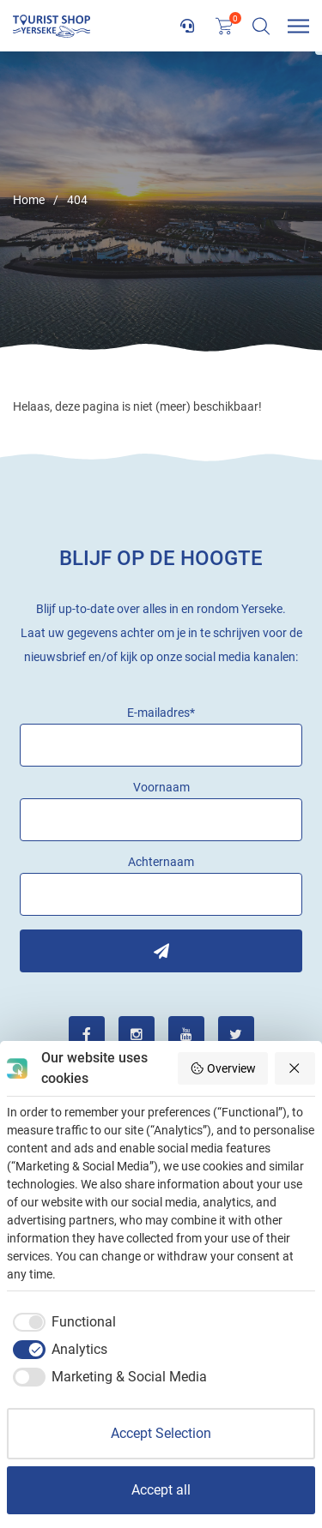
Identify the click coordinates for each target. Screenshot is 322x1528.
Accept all (161, 1490)
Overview (223, 1068)
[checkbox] (61, 1322)
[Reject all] (295, 1068)
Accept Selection (161, 1433)
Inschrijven (161, 950)
